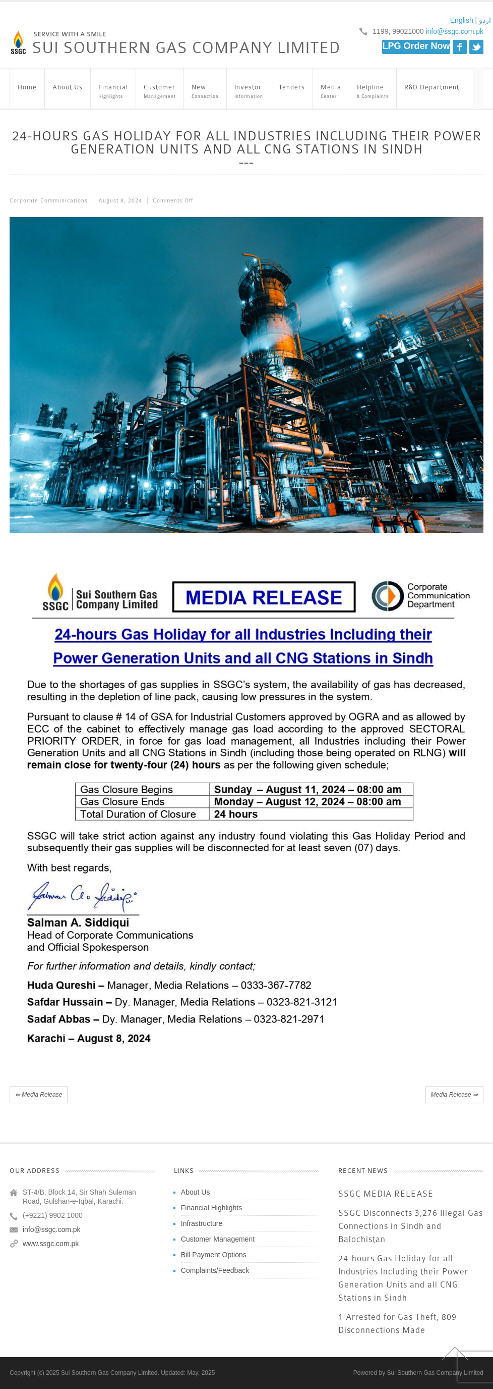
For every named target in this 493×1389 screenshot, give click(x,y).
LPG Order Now (416, 46)
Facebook (460, 47)
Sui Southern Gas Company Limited (435, 1372)
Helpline (373, 92)
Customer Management (218, 1239)
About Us (67, 92)
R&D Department (431, 92)
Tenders (292, 92)
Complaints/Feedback (215, 1270)
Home (27, 92)
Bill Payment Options (213, 1255)
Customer (160, 92)
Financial (113, 92)
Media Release (38, 1094)
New (205, 92)
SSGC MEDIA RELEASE (386, 1194)
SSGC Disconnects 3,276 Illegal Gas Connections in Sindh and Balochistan (410, 1226)
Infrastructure (201, 1223)
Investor (248, 92)
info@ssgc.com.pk (453, 31)
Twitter (476, 47)
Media (331, 92)
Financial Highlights (211, 1208)
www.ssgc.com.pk (51, 1244)
